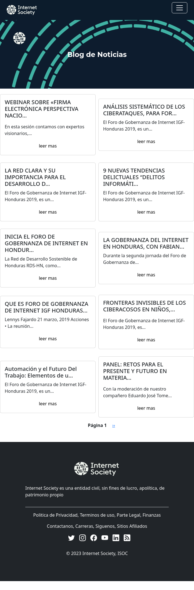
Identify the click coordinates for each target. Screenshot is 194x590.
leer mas (48, 146)
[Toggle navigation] (179, 7)
